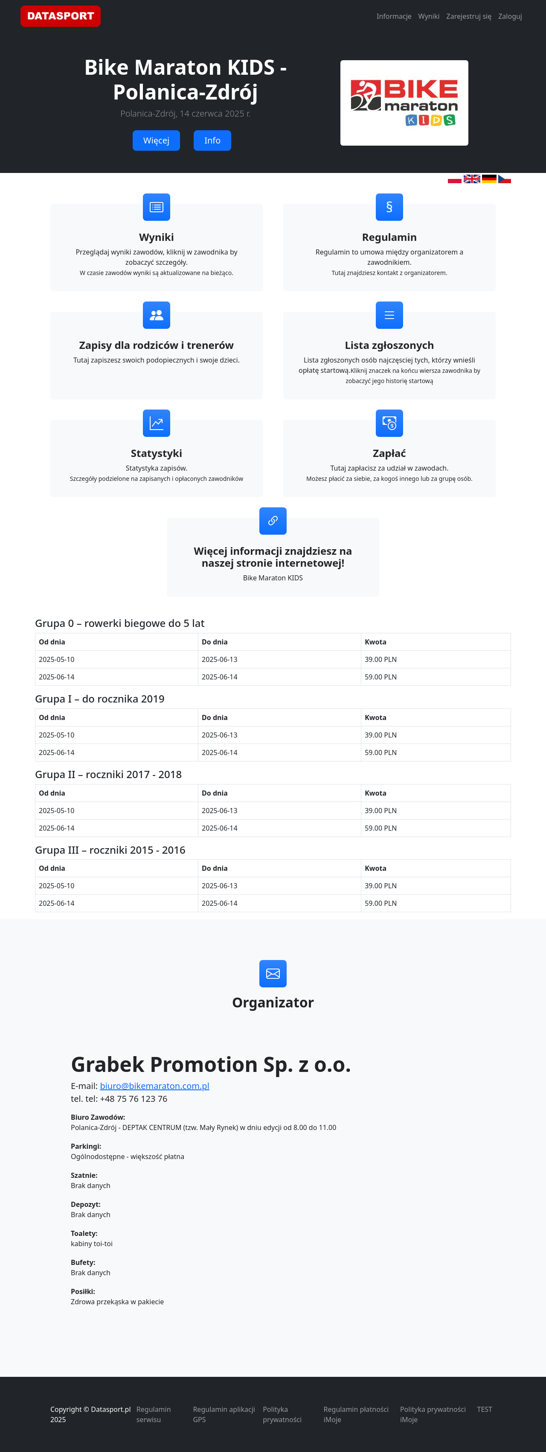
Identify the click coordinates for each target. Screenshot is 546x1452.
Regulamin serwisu (153, 1414)
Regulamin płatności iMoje (356, 1414)
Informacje (394, 16)
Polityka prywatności (282, 1414)
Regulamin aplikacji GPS (224, 1414)
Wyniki (429, 16)
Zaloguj (510, 16)
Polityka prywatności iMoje (433, 1414)
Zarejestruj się (469, 16)
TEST (484, 1409)
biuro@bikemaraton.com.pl (154, 1086)
